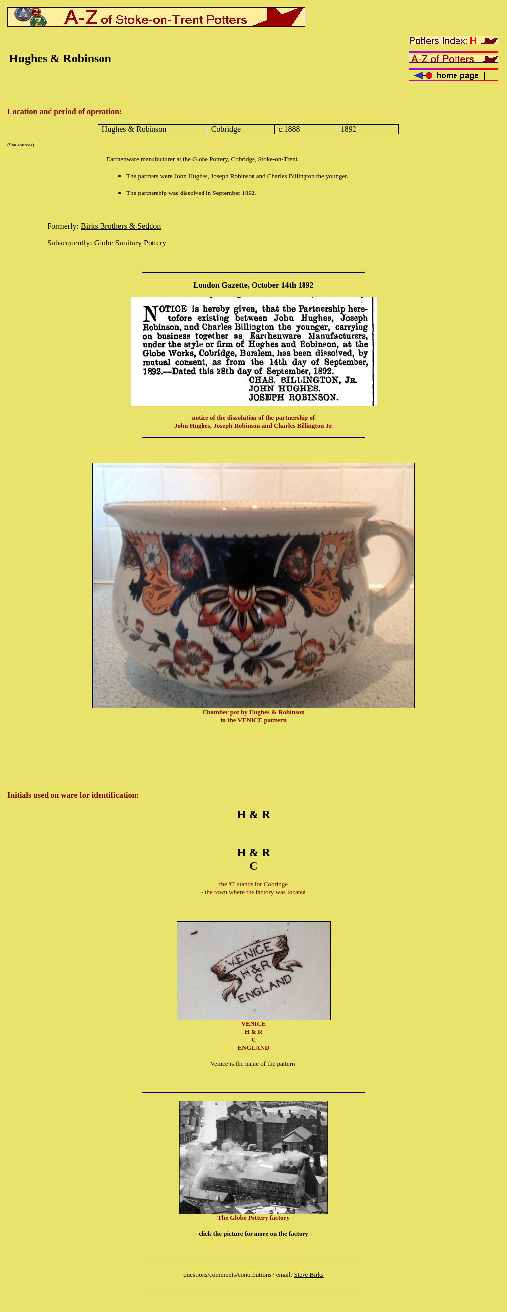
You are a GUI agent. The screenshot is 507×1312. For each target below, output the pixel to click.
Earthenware (122, 159)
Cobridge (242, 159)
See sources (20, 144)
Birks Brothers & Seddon (121, 226)
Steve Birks (308, 1274)
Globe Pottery (210, 159)
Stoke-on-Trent (277, 159)
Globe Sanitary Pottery (130, 243)
